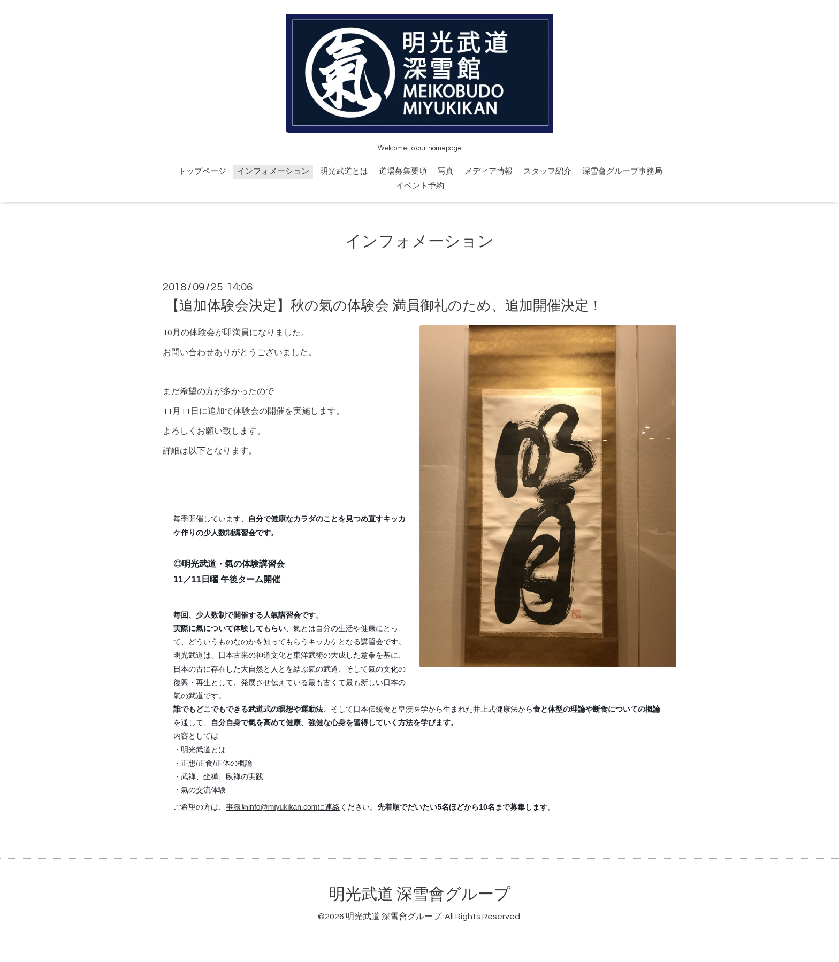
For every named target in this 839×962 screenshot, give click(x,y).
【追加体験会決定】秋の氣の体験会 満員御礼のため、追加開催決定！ (383, 306)
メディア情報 (488, 171)
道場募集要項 (403, 171)
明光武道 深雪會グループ (419, 894)
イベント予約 (420, 186)
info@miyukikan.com (282, 807)
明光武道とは (344, 171)
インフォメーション (273, 171)
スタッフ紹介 (547, 171)
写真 (446, 171)
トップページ (202, 171)
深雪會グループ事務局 (622, 171)
